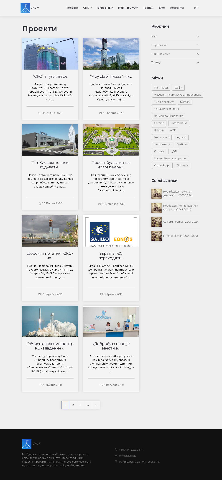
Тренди (153, 7)
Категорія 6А (179, 123)
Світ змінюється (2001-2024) (181, 221)
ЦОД (174, 151)
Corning (159, 123)
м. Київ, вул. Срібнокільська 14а (137, 461)
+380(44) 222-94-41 (129, 449)
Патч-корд (161, 87)
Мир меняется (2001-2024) (180, 235)
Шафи (178, 87)
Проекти (182, 165)
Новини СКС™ (130, 7)
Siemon (185, 101)
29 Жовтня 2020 (111, 113)
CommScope (162, 165)
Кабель (159, 130)
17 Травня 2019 (111, 294)
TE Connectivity (164, 101)
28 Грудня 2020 (50, 113)
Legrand (181, 137)
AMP (173, 130)
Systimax (182, 144)
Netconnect (161, 137)
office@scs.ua (125, 455)
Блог (169, 7)
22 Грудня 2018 (50, 384)
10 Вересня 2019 (50, 294)
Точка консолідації (166, 108)
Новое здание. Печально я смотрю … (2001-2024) (180, 207)
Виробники (104, 7)
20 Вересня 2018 (111, 384)
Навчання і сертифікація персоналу (177, 94)
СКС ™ (84, 7)
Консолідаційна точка (168, 116)
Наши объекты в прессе (170, 158)
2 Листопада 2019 (111, 203)
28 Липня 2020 (50, 203)
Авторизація (162, 144)
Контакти (186, 7)
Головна (67, 7)
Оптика (159, 151)
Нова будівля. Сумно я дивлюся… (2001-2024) (178, 193)
